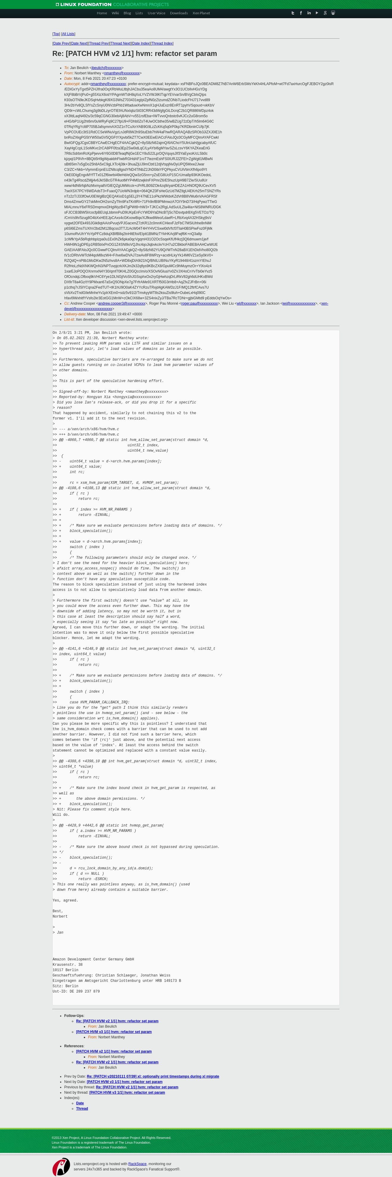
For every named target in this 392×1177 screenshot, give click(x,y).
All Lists (68, 34)
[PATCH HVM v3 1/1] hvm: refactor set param (114, 1032)
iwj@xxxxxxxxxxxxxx (299, 303)
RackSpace (137, 1164)
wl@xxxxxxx (246, 303)
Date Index (141, 43)
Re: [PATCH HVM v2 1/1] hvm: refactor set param (117, 1021)
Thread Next (120, 43)
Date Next (79, 43)
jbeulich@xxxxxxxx (107, 68)
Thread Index (162, 43)
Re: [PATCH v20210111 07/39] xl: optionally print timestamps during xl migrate (153, 1076)
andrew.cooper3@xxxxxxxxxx (121, 303)
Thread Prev (99, 43)
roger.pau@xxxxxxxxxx (199, 303)
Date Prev (61, 43)
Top (56, 34)
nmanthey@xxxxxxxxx (121, 73)
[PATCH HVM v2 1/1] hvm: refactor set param (114, 1051)
